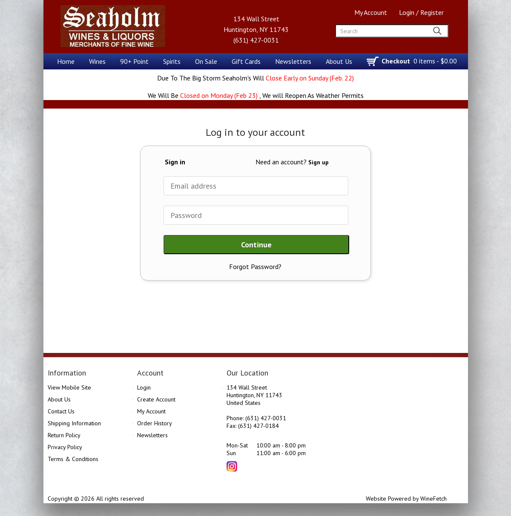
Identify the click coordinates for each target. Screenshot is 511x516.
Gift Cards (246, 61)
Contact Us (61, 411)
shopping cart (373, 62)
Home (66, 61)
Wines (95, 62)
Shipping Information (74, 423)
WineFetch (433, 498)
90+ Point (132, 62)
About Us (336, 62)
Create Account (156, 399)
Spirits (169, 62)
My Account (370, 12)
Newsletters (293, 61)
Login (144, 387)
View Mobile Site (69, 387)
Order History (154, 423)
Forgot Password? (255, 266)
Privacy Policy (65, 447)
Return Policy (64, 435)
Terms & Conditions (73, 459)
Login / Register (421, 12)
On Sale (206, 61)
